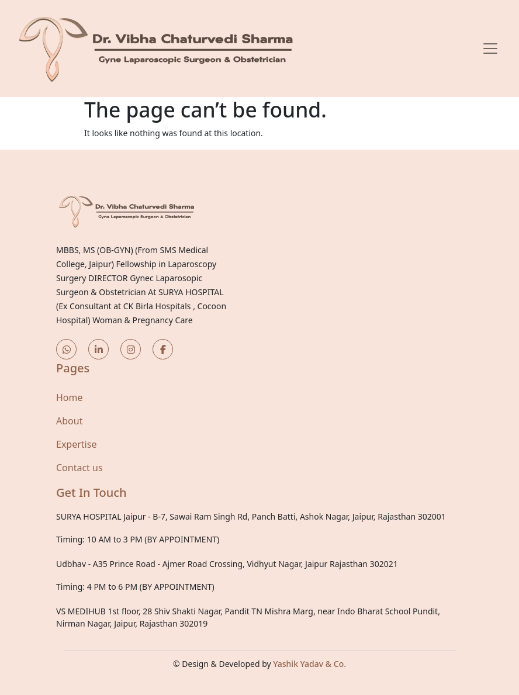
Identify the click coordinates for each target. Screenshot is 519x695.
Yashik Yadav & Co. (309, 663)
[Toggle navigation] (490, 48)
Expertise (76, 444)
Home (69, 397)
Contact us (79, 467)
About (69, 420)
